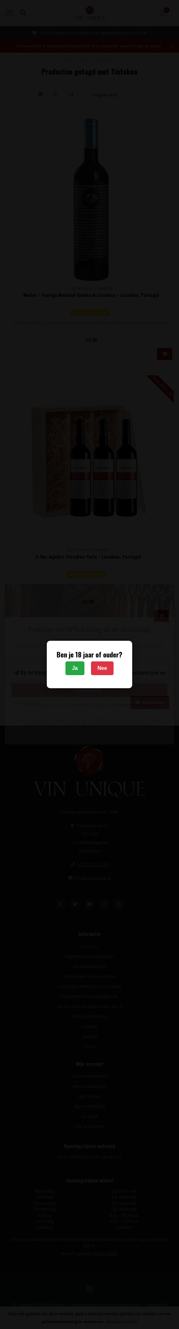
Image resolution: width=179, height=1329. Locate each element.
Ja (75, 668)
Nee (102, 668)
